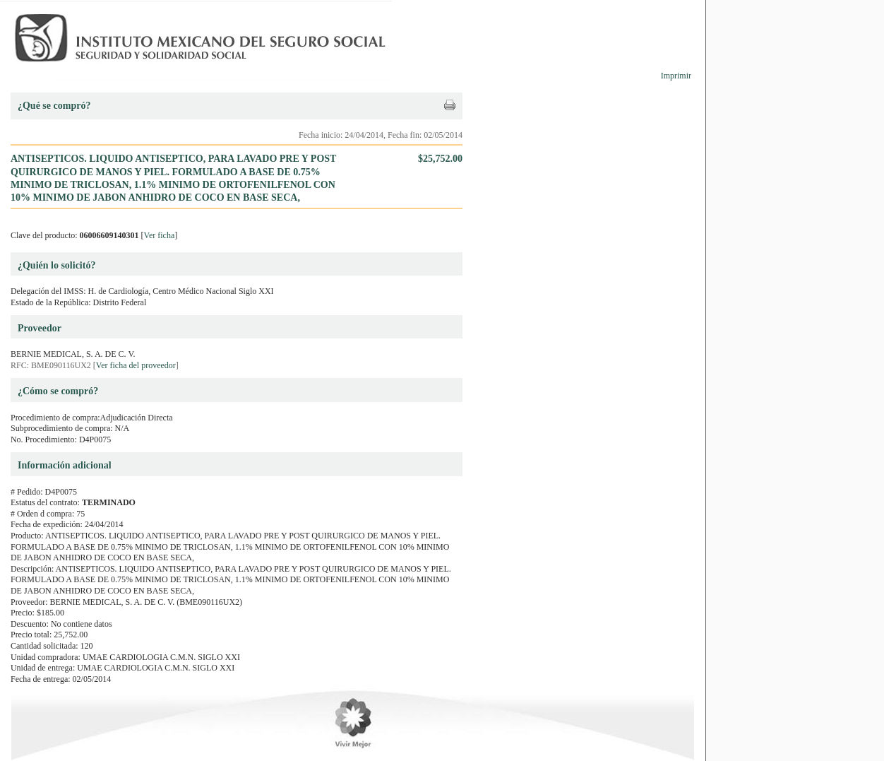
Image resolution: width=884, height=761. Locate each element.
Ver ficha (159, 235)
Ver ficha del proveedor (136, 365)
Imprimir (676, 76)
